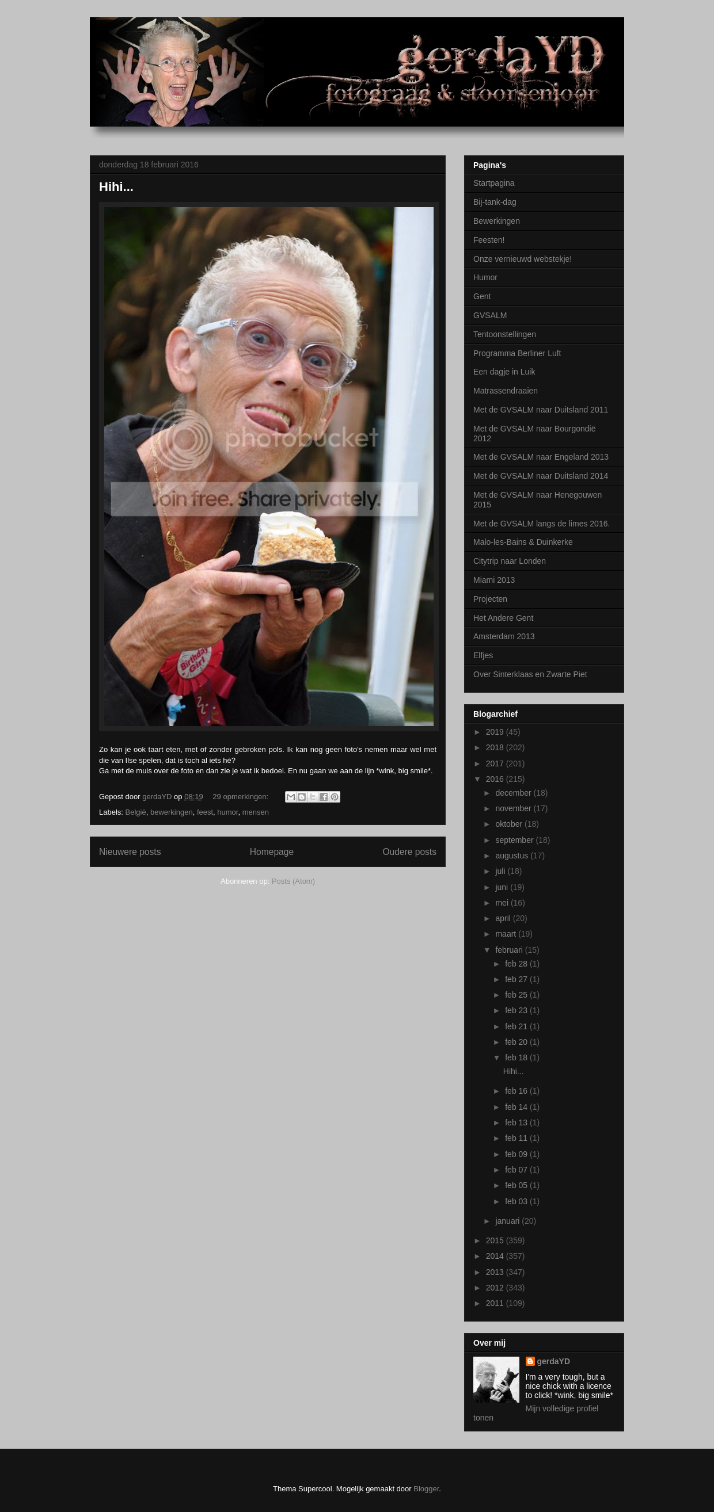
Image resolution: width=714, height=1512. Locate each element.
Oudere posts (409, 852)
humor (227, 812)
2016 (496, 779)
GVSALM (490, 315)
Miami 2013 (494, 580)
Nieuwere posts (130, 852)
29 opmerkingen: (241, 796)
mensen (255, 812)
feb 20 (517, 1042)
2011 (496, 1303)
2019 (496, 731)
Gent (482, 296)
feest (205, 812)
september (515, 840)
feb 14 (517, 1107)
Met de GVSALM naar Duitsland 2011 (540, 409)
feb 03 (517, 1201)
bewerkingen (171, 812)
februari (510, 949)
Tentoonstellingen (504, 334)
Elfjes (483, 655)
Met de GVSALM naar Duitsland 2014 (540, 475)
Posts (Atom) (293, 881)
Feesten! (488, 240)
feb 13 (517, 1122)
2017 (496, 763)
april (503, 918)
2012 (496, 1287)
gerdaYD (554, 1361)
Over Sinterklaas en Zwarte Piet (530, 674)
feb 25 (517, 994)
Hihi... (116, 187)
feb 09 (517, 1154)
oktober (510, 823)
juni (502, 887)
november (514, 808)
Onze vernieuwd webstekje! (522, 259)
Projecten (490, 599)
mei (502, 902)
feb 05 (517, 1185)
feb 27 (517, 979)
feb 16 (517, 1090)
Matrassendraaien (505, 390)
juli (501, 871)
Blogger (426, 1488)
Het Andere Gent (503, 618)
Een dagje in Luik (504, 371)
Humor (485, 277)
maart (506, 933)
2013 (496, 1272)
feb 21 (517, 1026)
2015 (496, 1240)
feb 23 (517, 1010)
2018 (496, 747)
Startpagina (494, 183)
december (514, 792)
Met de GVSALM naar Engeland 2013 (541, 456)
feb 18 (517, 1057)
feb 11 (517, 1138)
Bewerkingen (496, 221)
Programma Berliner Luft (517, 353)
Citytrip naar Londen (509, 561)
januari (508, 1220)
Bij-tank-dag (494, 202)
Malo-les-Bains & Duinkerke (523, 542)
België (136, 812)
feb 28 (517, 963)
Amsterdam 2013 (504, 636)
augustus (512, 855)
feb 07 (517, 1169)
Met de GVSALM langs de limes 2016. (541, 523)
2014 (496, 1256)
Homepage (272, 852)
